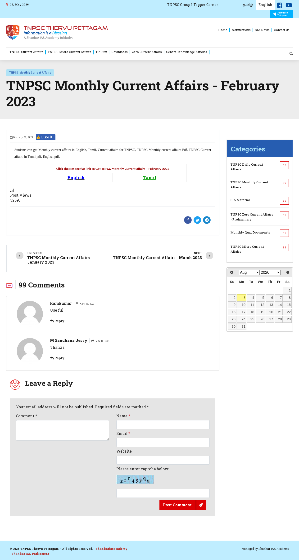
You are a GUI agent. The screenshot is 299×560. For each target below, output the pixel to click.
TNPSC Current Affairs (26, 52)
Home (222, 30)
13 (271, 305)
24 (243, 319)
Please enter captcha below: (142, 475)
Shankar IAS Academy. (274, 549)
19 (262, 312)
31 (243, 326)
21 (280, 312)
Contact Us (282, 30)
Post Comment (177, 504)
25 (252, 319)
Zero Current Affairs (147, 52)
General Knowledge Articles (186, 52)
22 (289, 312)
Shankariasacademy (111, 549)
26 (262, 319)
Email (123, 433)
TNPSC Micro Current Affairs (69, 52)
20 (271, 312)
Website (124, 451)
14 (280, 305)
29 (289, 319)
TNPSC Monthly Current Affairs (30, 72)
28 (280, 319)
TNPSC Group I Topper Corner (192, 4)
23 (234, 319)
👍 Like (45, 137)
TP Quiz (101, 52)
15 (289, 305)
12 (262, 305)
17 (243, 312)
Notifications (241, 30)
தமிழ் (248, 4)
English (265, 4)
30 (234, 326)
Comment (26, 416)
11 (252, 305)
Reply (57, 321)
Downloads (119, 52)
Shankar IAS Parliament (30, 554)
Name (123, 416)
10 (243, 305)
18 (252, 312)
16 (234, 312)
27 (271, 319)
